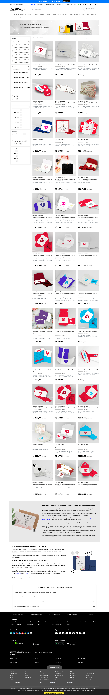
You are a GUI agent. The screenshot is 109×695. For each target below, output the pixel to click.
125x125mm (18, 122)
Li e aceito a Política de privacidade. (53, 693)
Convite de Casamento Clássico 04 (23, 52)
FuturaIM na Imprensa (72, 614)
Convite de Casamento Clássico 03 (23, 50)
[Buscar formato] (20, 107)
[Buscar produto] (20, 41)
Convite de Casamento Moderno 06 (88, 141)
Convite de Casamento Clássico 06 (23, 57)
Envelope (42, 673)
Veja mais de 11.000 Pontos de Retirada (66, 4)
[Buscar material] (20, 69)
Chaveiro (57, 679)
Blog (39, 624)
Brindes (72, 671)
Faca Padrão (18, 144)
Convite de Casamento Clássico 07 (23, 60)
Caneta (56, 677)
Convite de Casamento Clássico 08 (23, 62)
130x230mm (18, 127)
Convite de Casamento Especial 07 (65, 408)
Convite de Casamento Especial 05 (87, 484)
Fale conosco (30, 624)
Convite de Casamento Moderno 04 (42, 446)
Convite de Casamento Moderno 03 (88, 217)
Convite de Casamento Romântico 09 (65, 294)
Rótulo (26, 673)
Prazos (68, 624)
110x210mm (18, 117)
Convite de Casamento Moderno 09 (65, 255)
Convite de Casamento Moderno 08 (42, 408)
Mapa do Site (13, 621)
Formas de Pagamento (16, 630)
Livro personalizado (90, 673)
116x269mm (18, 120)
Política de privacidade (88, 690)
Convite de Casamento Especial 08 (42, 255)
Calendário (72, 673)
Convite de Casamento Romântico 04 (65, 370)
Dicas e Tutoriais (70, 621)
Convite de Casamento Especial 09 (87, 331)
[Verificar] (18, 643)
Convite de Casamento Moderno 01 (88, 370)
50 (16, 151)
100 (16, 153)
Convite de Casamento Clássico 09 (65, 64)
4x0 (16, 96)
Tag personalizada (44, 677)
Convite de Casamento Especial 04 (65, 141)
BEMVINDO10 (66, 2)
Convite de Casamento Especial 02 (65, 103)
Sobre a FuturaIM (42, 621)
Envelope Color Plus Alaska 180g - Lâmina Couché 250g (27, 72)
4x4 (16, 99)
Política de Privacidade (16, 624)
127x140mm (18, 125)
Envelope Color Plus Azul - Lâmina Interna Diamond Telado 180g (29, 77)
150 (16, 156)
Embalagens (73, 675)
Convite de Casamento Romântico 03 (87, 294)
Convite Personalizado (60, 177)
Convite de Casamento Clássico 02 (23, 47)
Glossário (17, 682)
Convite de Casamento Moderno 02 (88, 408)
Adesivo (11, 679)
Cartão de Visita (13, 673)
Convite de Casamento (37, 63)
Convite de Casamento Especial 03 (65, 484)
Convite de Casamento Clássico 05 (23, 55)
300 (16, 161)
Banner (26, 675)
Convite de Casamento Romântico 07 (87, 256)
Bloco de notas (58, 673)
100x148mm (18, 110)
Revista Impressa (89, 671)
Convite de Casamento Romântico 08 (65, 447)
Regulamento (83, 621)
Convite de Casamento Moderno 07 (42, 484)
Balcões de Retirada (18, 614)
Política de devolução (56, 624)
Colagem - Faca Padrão (20, 141)
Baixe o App (29, 621)
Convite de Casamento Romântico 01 (87, 447)
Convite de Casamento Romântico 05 (65, 332)
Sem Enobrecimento (20, 134)
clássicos (18, 573)
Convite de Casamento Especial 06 (42, 103)
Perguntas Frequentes (54, 614)
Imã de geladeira (44, 675)
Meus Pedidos (40, 4)
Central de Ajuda (50, 4)
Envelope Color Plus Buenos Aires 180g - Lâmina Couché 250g (29, 80)
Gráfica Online (13, 671)
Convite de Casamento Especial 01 (87, 179)
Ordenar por (85, 38)
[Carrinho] (98, 10)
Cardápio (72, 679)
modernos (27, 573)
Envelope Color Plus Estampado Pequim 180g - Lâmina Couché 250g (30, 87)
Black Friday (88, 679)
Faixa (26, 679)
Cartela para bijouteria (45, 679)
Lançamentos (89, 677)
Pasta (41, 671)
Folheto (11, 675)
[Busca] (83, 9)
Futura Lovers (95, 621)
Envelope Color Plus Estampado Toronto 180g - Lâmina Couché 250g (30, 90)
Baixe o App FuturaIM (61, 640)
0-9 (78, 682)
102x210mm (18, 115)
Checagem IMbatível (36, 614)
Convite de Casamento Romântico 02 (42, 332)
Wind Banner (28, 677)
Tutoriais (90, 614)
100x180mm (18, 112)
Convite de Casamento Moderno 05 (42, 217)
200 (16, 158)
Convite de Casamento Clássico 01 (23, 45)
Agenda (72, 677)
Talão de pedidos (59, 675)
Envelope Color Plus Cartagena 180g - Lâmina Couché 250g (28, 82)
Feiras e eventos (89, 675)
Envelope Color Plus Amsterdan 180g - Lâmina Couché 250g (28, 75)
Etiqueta (27, 671)
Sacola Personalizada (60, 671)
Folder (11, 677)
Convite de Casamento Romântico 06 (42, 370)
